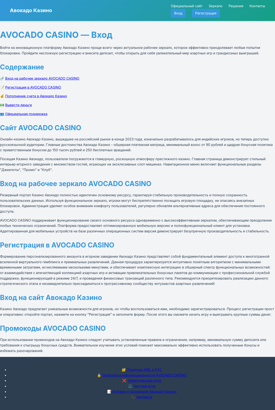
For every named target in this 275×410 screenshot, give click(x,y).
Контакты (257, 6)
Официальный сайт (186, 6)
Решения (236, 6)
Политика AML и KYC (144, 370)
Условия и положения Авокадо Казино (144, 391)
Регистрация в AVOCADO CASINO (33, 87)
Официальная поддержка (26, 114)
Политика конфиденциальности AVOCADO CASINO (144, 375)
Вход (178, 13)
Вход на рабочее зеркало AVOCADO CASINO (42, 78)
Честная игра (144, 386)
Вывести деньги (18, 105)
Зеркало (215, 6)
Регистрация (206, 13)
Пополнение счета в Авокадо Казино (36, 96)
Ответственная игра (144, 380)
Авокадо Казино (31, 10)
